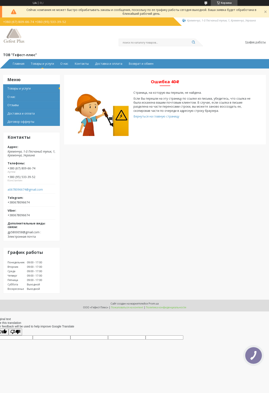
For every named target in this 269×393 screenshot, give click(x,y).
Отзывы (13, 105)
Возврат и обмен (141, 63)
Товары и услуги (42, 63)
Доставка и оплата (108, 63)
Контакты (82, 63)
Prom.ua (154, 303)
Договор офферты (20, 122)
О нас (64, 63)
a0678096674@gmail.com (25, 189)
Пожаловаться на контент (127, 307)
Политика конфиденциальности (166, 307)
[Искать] (193, 42)
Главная (18, 63)
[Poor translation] (15, 331)
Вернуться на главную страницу (156, 116)
